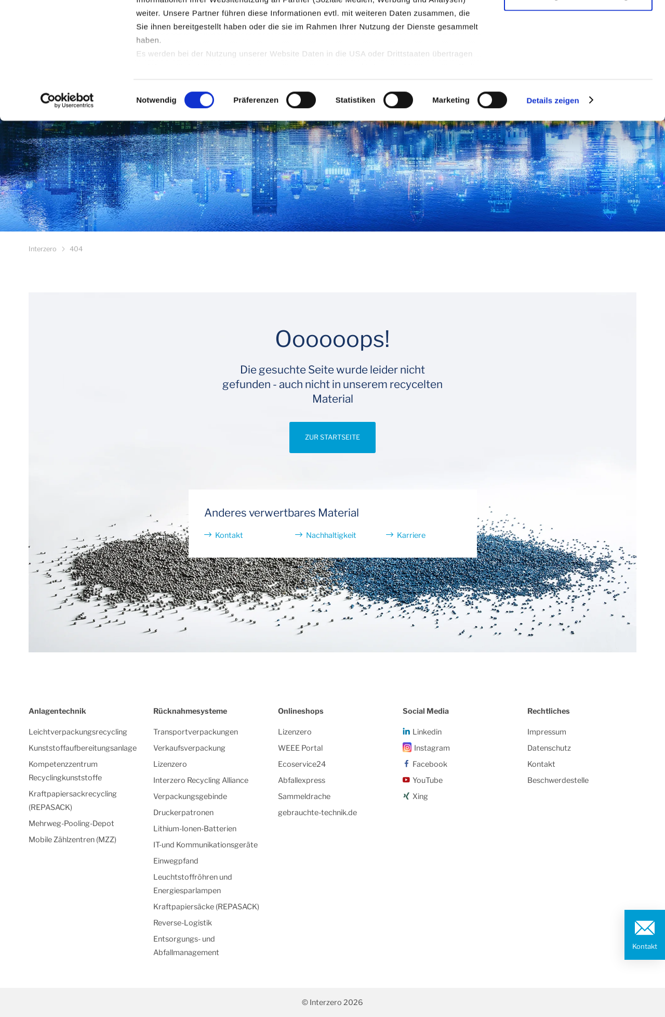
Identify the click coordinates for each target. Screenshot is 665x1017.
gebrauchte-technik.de (317, 812)
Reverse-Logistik (182, 923)
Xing (420, 796)
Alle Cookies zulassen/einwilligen (578, 27)
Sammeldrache (304, 796)
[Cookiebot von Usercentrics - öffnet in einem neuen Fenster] (67, 166)
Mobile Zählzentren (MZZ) (72, 839)
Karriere (411, 535)
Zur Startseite (332, 437)
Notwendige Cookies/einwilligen (578, 61)
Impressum (546, 732)
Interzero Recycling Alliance (200, 780)
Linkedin (427, 732)
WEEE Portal (300, 748)
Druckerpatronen (183, 812)
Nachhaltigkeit (331, 535)
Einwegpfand (175, 861)
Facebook (430, 764)
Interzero (43, 249)
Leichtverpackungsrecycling (78, 732)
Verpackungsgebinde (190, 796)
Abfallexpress (301, 780)
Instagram (432, 748)
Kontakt (644, 946)
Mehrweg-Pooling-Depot (71, 823)
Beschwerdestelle (558, 780)
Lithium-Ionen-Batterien (194, 828)
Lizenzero (170, 764)
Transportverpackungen (195, 732)
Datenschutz (549, 748)
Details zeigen (552, 166)
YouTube (428, 780)
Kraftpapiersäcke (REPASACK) (206, 906)
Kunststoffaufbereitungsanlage (83, 748)
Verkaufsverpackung (189, 748)
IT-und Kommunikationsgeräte (205, 844)
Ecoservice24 (302, 764)
